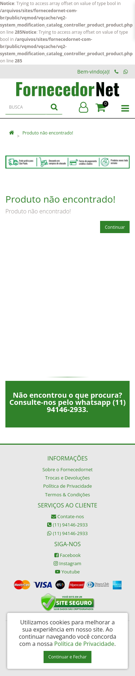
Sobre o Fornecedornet (67, 469)
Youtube (67, 571)
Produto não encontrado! (47, 133)
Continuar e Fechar (67, 657)
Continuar (115, 227)
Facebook (67, 555)
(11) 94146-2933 (67, 524)
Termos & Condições (67, 494)
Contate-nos (67, 516)
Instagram (67, 563)
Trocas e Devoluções (67, 477)
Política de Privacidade (67, 486)
